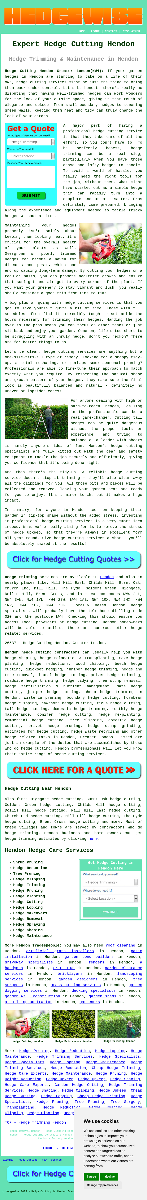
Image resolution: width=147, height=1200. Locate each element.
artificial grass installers (60, 951)
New (44, 1160)
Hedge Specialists (119, 1057)
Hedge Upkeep (59, 1079)
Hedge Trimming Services (64, 1057)
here (93, 839)
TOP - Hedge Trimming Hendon (35, 1122)
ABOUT (95, 31)
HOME (82, 31)
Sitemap (8, 1160)
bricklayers (70, 974)
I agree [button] (91, 1176)
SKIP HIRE (64, 968)
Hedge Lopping (110, 1051)
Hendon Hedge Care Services (49, 850)
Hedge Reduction (72, 1051)
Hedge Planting (43, 1113)
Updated (56, 1160)
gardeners (89, 1002)
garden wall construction (32, 996)
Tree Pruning (89, 1102)
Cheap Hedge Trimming (116, 1068)
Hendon (107, 577)
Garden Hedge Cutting (79, 1085)
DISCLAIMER (131, 31)
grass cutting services (76, 985)
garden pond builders (89, 957)
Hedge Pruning (34, 1051)
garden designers (78, 979)
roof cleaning (120, 945)
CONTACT (111, 31)
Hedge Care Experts (26, 1073)
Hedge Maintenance (105, 1062)
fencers (96, 962)
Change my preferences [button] (102, 1185)
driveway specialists (29, 962)
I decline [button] (109, 1176)
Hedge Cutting (28, 1160)
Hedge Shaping (125, 1079)
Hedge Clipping (78, 1090)
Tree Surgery (125, 1102)
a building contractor (28, 1002)
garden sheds (102, 996)
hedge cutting (84, 822)
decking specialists (94, 991)
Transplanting (19, 1107)
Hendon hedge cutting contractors (42, 652)
